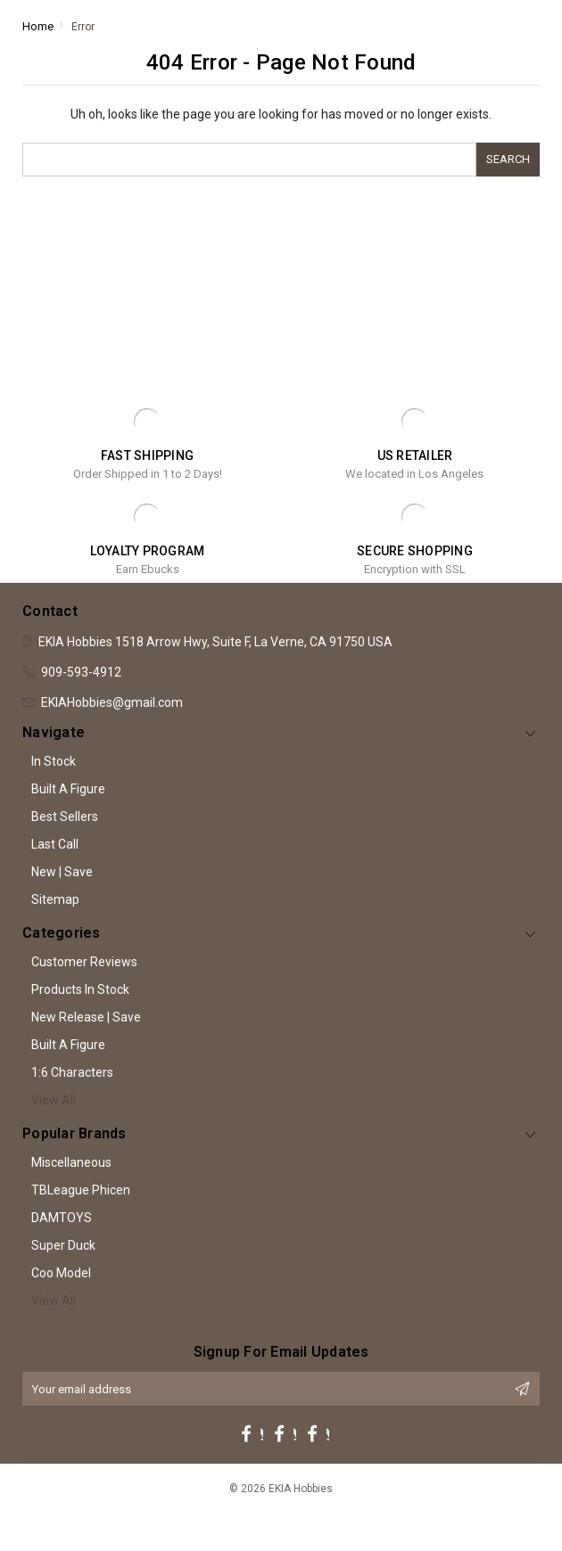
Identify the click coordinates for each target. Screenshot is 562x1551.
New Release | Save (86, 1017)
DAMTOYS (61, 1217)
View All (53, 1100)
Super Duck (63, 1245)
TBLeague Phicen (80, 1190)
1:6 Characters (72, 1072)
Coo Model (61, 1273)
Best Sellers (64, 816)
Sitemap (55, 899)
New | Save (62, 872)
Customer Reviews (84, 962)
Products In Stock (80, 989)
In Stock (53, 761)
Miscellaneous (71, 1162)
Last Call (55, 844)
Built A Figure (68, 789)
